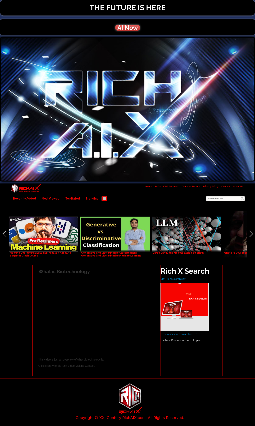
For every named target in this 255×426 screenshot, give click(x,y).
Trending (92, 198)
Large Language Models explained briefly (178, 252)
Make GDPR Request (166, 186)
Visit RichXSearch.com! (173, 278)
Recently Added (24, 198)
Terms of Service (190, 186)
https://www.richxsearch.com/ (178, 334)
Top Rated (72, 198)
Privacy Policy (210, 186)
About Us (238, 186)
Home (148, 186)
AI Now (127, 28)
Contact (225, 186)
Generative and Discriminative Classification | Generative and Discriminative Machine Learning (111, 254)
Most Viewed (51, 198)
